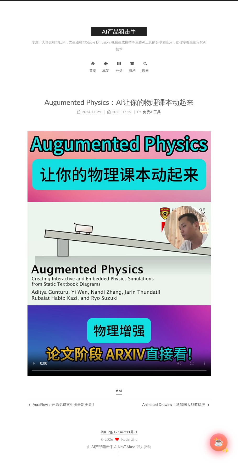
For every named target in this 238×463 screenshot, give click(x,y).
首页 (92, 66)
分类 (119, 66)
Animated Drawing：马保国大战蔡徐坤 (175, 404)
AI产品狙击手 (102, 446)
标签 (105, 66)
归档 (132, 66)
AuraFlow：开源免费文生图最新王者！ (62, 404)
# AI (119, 391)
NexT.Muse (127, 446)
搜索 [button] (145, 66)
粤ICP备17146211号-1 (119, 432)
